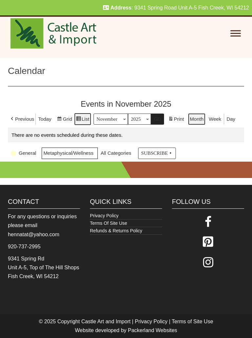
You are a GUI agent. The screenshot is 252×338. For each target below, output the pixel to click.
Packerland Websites (152, 330)
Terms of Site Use (192, 321)
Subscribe (157, 153)
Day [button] (230, 119)
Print (176, 120)
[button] (22, 119)
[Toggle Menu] (235, 33)
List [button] (82, 120)
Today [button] (44, 119)
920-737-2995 (24, 246)
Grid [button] (64, 120)
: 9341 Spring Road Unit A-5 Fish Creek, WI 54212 (176, 7)
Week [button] (215, 119)
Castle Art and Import (106, 321)
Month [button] (197, 119)
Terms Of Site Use (108, 223)
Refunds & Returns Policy (116, 230)
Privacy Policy (104, 215)
